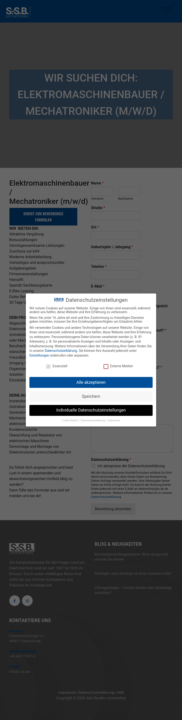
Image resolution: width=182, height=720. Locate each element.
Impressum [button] (114, 419)
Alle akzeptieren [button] (91, 381)
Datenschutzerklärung (61, 350)
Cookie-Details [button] (70, 419)
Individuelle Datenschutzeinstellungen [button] (91, 409)
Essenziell (56, 365)
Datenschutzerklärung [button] (93, 419)
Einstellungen (39, 355)
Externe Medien (118, 365)
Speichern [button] (91, 395)
